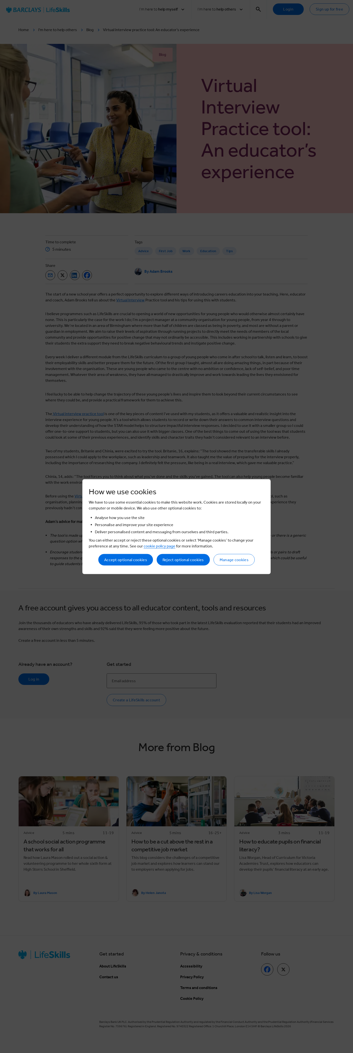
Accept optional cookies (125, 559)
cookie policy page (159, 546)
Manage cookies (234, 559)
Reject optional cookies (183, 559)
